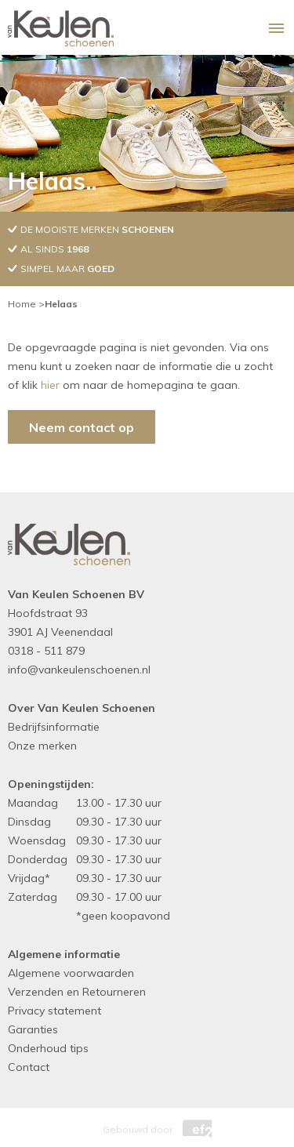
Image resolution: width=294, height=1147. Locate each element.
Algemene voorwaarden (71, 973)
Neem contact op (81, 427)
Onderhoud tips (48, 1048)
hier (50, 385)
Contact (28, 1067)
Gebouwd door (147, 1125)
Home (22, 304)
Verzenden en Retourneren (77, 992)
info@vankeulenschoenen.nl (79, 669)
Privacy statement (54, 1011)
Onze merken (42, 746)
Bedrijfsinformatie (54, 727)
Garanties (33, 1029)
